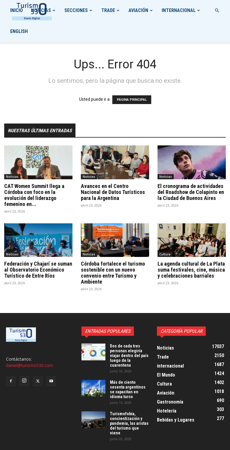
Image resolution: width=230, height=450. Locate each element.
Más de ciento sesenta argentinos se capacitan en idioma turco (128, 389)
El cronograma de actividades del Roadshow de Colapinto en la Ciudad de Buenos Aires (191, 192)
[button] (217, 10)
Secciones (76, 10)
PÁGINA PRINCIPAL (132, 100)
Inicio (16, 10)
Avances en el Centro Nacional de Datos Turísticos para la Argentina (113, 192)
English (19, 31)
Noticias (41, 10)
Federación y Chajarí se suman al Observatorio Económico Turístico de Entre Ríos (38, 270)
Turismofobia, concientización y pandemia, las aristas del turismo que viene (129, 423)
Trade (108, 10)
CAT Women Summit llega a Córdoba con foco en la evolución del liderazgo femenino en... (34, 195)
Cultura (164, 254)
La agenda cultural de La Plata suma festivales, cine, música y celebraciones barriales (191, 270)
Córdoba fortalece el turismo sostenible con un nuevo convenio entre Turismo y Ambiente (113, 273)
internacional (179, 10)
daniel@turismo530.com (29, 365)
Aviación (138, 10)
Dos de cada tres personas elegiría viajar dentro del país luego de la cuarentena (129, 356)
